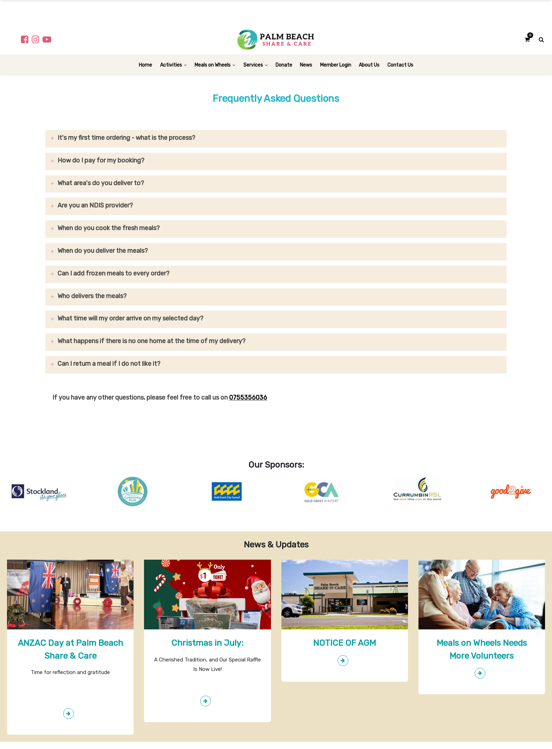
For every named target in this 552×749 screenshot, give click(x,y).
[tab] (276, 138)
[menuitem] (145, 64)
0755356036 (248, 397)
